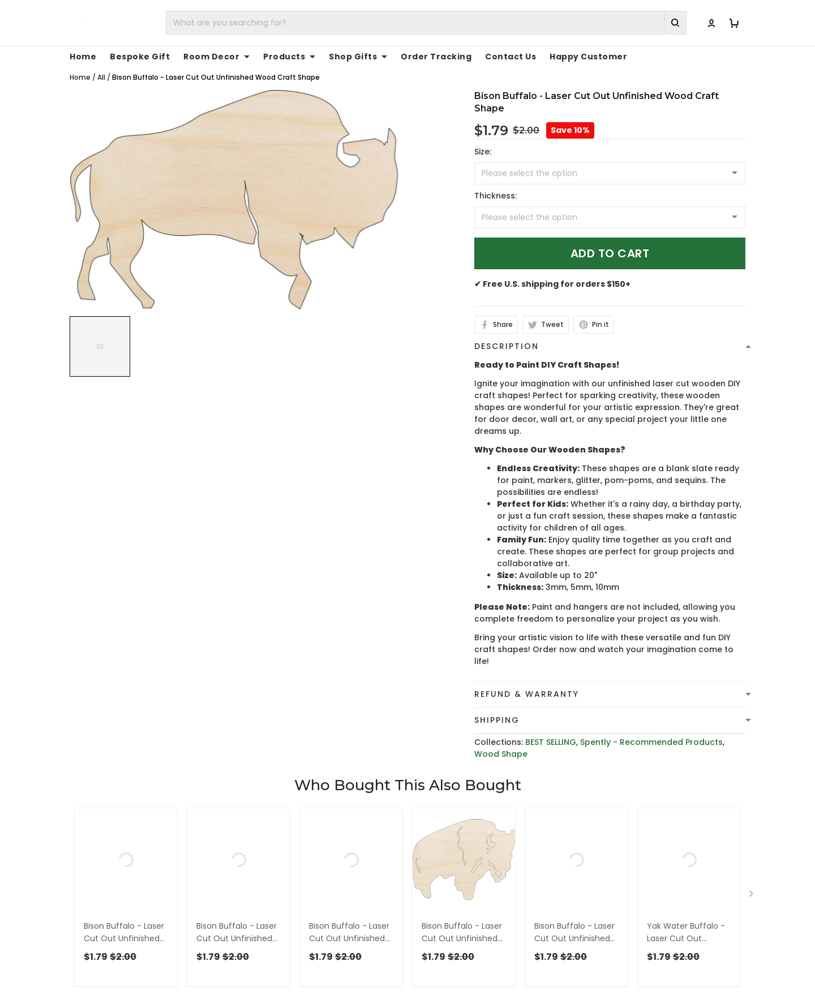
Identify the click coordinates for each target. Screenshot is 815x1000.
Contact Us (510, 56)
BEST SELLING (550, 742)
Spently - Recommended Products (651, 742)
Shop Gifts (358, 56)
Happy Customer (588, 56)
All (101, 77)
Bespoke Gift (140, 56)
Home (83, 56)
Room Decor (216, 56)
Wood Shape (500, 754)
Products (289, 56)
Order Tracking (436, 56)
